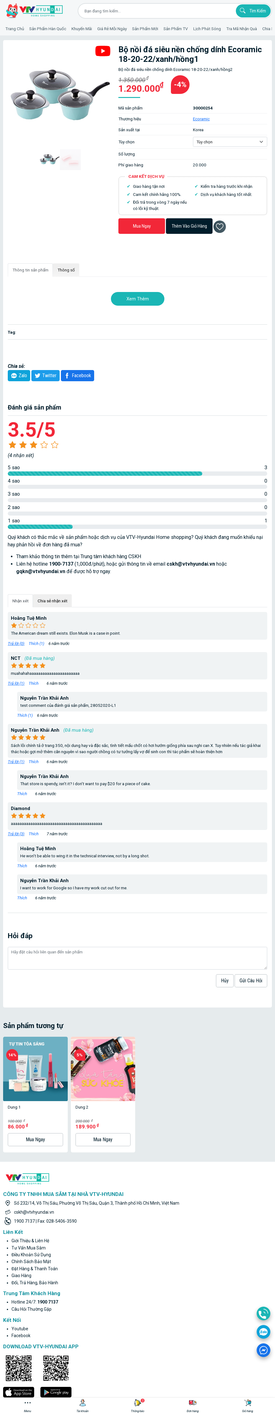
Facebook (76, 375)
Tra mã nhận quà (241, 28)
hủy (225, 981)
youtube (19, 1276)
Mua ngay (142, 226)
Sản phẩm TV (175, 28)
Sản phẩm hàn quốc (47, 28)
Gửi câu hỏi (251, 981)
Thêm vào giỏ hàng (189, 226)
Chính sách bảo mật (31, 1209)
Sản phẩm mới (145, 28)
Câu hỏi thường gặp (31, 1257)
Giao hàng (21, 1223)
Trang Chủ (14, 28)
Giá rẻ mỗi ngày (112, 28)
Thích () (36, 643)
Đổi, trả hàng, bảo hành (34, 1230)
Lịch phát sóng (207, 28)
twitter (45, 375)
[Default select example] (230, 142)
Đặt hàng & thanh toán (34, 1216)
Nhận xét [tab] (20, 600)
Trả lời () (16, 643)
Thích (34, 683)
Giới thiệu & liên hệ (30, 1188)
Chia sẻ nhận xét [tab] (52, 600)
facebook (20, 1283)
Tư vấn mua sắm (28, 1195)
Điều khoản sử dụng (31, 1202)
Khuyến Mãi (81, 28)
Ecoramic (201, 118)
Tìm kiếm (252, 10)
